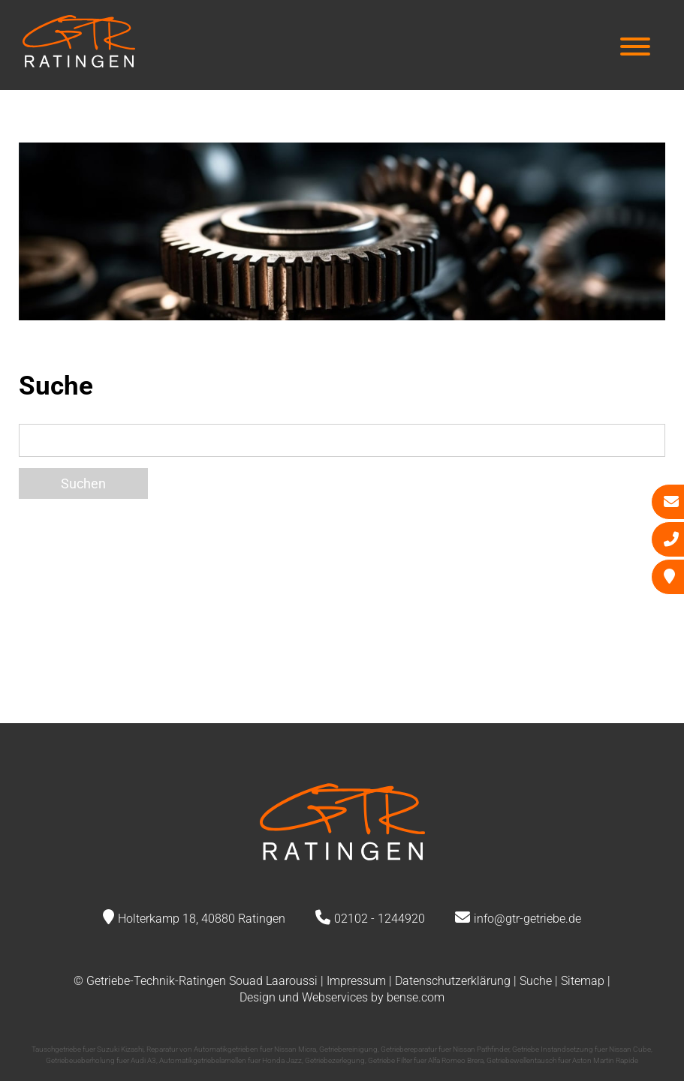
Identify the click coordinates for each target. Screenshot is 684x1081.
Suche (536, 981)
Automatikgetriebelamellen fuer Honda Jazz (230, 1060)
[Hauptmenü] (635, 48)
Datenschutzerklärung (453, 981)
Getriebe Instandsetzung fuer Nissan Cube (581, 1049)
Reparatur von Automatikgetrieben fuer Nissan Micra (231, 1049)
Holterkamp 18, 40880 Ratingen (201, 918)
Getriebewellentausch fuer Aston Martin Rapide (562, 1060)
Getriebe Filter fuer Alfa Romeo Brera (426, 1060)
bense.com (415, 997)
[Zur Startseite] (79, 63)
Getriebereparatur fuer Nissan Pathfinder (445, 1049)
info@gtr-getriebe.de (527, 918)
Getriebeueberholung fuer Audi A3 (101, 1060)
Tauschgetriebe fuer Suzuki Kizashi (87, 1049)
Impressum (356, 981)
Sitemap (582, 981)
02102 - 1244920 (379, 918)
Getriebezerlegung (335, 1060)
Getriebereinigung (348, 1049)
